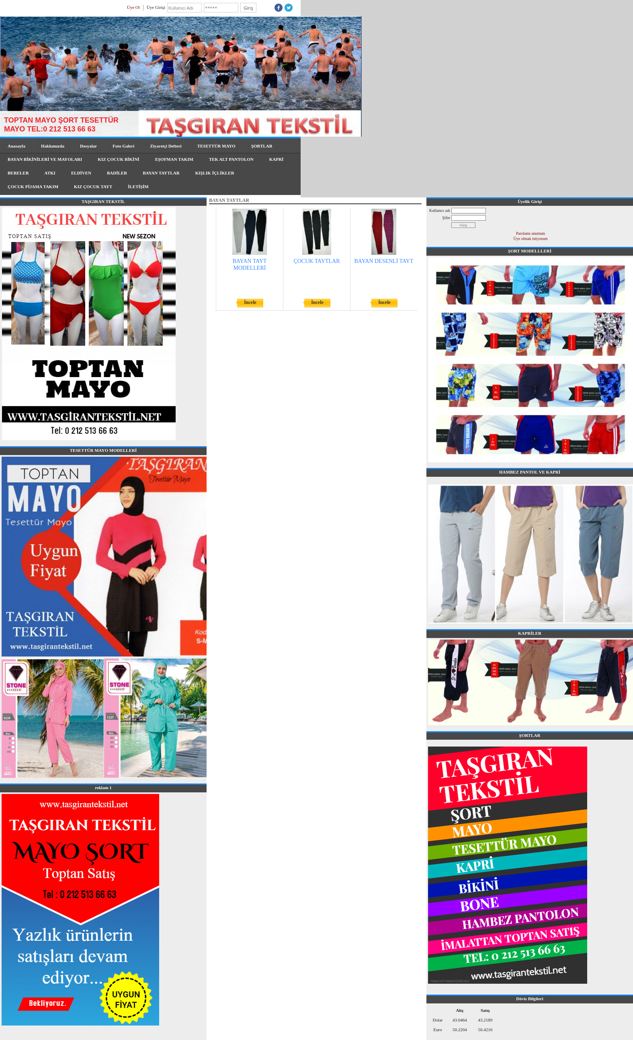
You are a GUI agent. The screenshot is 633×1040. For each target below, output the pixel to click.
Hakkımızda (52, 146)
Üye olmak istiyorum (531, 238)
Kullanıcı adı (439, 210)
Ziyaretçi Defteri (165, 146)
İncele (250, 302)
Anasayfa (16, 146)
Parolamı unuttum (530, 233)
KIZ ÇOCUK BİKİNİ (118, 159)
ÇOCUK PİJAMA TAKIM (33, 186)
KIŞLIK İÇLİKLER (214, 172)
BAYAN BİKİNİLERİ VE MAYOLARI (45, 159)
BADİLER (117, 172)
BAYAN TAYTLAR (161, 172)
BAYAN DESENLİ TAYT (384, 261)
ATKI (50, 172)
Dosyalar (88, 146)
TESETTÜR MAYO (216, 146)
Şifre (446, 217)
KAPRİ (276, 159)
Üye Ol (133, 7)
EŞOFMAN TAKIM (174, 159)
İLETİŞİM (138, 186)
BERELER (18, 172)
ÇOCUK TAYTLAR (316, 261)
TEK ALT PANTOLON (231, 159)
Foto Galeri (123, 146)
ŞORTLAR (261, 146)
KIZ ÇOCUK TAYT (93, 186)
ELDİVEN (81, 172)
